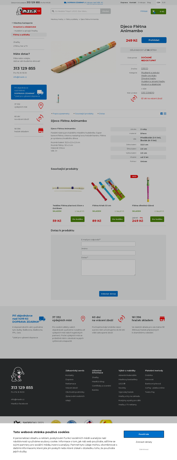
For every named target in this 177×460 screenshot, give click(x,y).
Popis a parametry (61, 113)
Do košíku (78, 219)
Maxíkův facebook (19, 403)
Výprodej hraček (126, 392)
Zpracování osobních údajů (75, 398)
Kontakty (70, 375)
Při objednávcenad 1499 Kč (27, 92)
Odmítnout (144, 449)
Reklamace (71, 383)
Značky (16, 42)
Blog (149, 2)
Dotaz (102, 113)
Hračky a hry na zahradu (129, 396)
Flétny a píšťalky (21, 35)
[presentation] (108, 282)
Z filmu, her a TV (20, 46)
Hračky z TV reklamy (128, 404)
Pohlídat (154, 40)
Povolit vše (144, 434)
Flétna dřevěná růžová (143, 205)
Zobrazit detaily (144, 442)
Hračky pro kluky (149, 75)
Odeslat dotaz (108, 294)
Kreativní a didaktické (24, 27)
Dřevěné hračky (148, 78)
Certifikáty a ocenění (101, 386)
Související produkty (84, 113)
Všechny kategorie (23, 23)
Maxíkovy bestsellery (128, 379)
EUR (163, 2)
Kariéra (95, 390)
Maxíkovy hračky (57, 19)
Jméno (84, 248)
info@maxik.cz (20, 77)
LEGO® (122, 383)
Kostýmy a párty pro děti (129, 400)
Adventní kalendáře (127, 375)
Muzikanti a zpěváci (150, 72)
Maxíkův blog (98, 381)
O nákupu (141, 2)
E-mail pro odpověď (90, 239)
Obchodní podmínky (75, 392)
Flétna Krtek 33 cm (101, 205)
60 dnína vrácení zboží (21, 117)
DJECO (144, 68)
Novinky (122, 388)
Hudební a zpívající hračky (26, 31)
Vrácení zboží (72, 388)
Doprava (69, 379)
